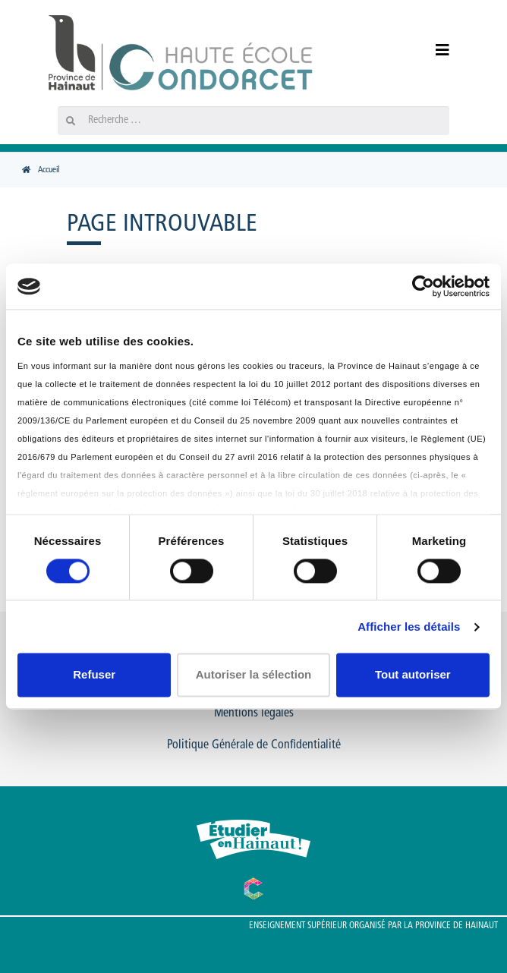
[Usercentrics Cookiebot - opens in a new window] (423, 286)
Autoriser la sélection (254, 675)
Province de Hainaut (456, 925)
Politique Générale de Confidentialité (254, 745)
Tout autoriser (413, 675)
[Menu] (434, 51)
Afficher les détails (408, 626)
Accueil (48, 170)
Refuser (94, 675)
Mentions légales (254, 713)
